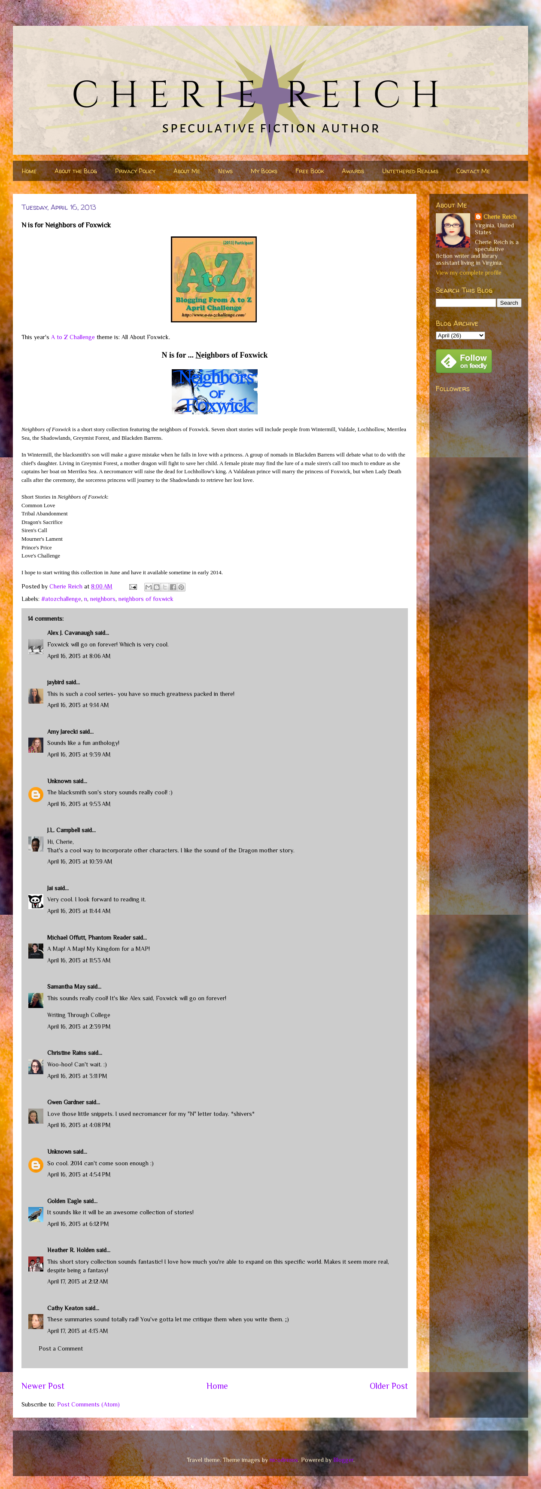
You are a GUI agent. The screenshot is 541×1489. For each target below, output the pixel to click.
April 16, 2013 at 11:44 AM (79, 910)
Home (29, 171)
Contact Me (473, 171)
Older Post (389, 1386)
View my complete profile (468, 272)
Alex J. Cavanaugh (70, 632)
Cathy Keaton (65, 1308)
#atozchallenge (61, 598)
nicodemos (284, 1459)
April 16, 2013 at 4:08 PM (79, 1124)
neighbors (102, 598)
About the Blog (76, 171)
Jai (50, 888)
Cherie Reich (500, 216)
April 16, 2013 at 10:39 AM (79, 861)
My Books (264, 171)
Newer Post (42, 1386)
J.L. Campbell (63, 830)
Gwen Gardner (65, 1102)
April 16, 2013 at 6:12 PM (78, 1223)
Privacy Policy (135, 171)
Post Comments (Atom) (88, 1404)
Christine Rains (66, 1052)
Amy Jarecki (62, 731)
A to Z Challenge (73, 337)
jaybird (55, 682)
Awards (353, 171)
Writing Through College (78, 1014)
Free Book (309, 171)
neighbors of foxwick (146, 598)
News (225, 171)
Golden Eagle (64, 1201)
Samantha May (66, 986)
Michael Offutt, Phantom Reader (89, 937)
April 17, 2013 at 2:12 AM (77, 1281)
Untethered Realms (410, 171)
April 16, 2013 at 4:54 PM (79, 1174)
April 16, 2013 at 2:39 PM (79, 1026)
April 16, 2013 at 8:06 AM (79, 656)
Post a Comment (61, 1348)
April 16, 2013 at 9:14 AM (78, 705)
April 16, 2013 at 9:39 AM (79, 754)
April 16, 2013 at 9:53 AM (79, 803)
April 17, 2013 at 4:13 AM (77, 1330)
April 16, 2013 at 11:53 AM (79, 960)
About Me (186, 171)
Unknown (59, 781)
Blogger (343, 1459)
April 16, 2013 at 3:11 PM (77, 1075)
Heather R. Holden (70, 1250)
